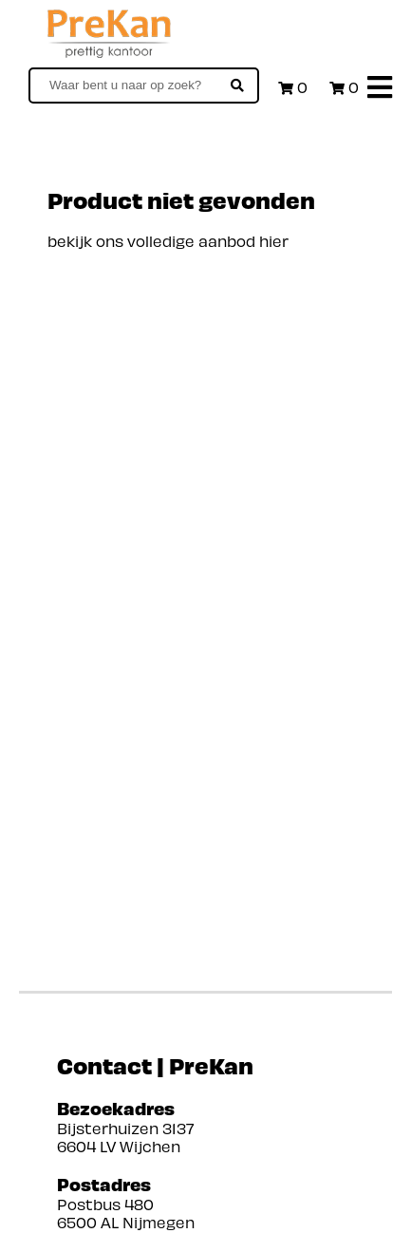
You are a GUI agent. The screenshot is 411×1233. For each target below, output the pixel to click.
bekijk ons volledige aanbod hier (168, 241)
